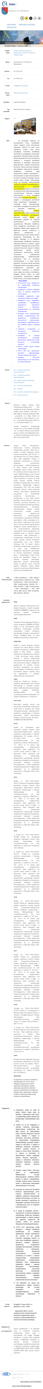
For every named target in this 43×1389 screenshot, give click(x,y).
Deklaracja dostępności (30, 1382)
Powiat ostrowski (18, 11)
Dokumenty (12, 27)
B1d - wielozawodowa (21, 395)
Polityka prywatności (21, 1386)
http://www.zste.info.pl (21, 93)
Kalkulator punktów (27, 24)
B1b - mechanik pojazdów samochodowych (22, 376)
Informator (11, 24)
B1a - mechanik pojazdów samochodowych (22, 371)
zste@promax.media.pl (21, 86)
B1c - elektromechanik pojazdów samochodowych (24, 381)
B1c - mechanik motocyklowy (23, 385)
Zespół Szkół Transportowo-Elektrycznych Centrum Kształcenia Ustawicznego (24, 52)
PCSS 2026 (27, 1374)
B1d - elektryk (18, 389)
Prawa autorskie (17, 1374)
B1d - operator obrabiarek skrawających (26, 392)
